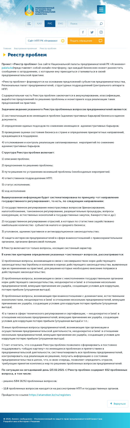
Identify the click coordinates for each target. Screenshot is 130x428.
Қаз (39, 23)
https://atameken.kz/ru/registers (50, 394)
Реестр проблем (48, 48)
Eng (60, 23)
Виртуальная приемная (25, 48)
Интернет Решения (29, 421)
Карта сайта (29, 23)
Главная (7, 48)
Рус (50, 23)
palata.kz (7, 67)
